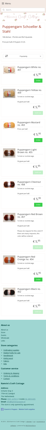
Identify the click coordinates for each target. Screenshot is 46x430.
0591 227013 (12, 399)
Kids (5, 364)
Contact (6, 378)
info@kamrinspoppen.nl (16, 402)
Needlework (8, 355)
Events (3, 335)
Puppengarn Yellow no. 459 (29, 91)
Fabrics (6, 361)
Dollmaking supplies (11, 350)
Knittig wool (8, 358)
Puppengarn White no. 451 (29, 68)
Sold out (38, 113)
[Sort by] (23, 56)
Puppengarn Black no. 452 (29, 290)
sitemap (29, 421)
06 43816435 (30, 399)
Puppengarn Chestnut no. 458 (29, 183)
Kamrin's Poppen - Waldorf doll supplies (18, 409)
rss (34, 421)
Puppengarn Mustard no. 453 (28, 124)
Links (3, 341)
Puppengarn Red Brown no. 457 (30, 215)
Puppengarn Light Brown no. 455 (27, 151)
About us (4, 330)
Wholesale (5, 338)
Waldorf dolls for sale (11, 353)
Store (3, 332)
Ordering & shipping (11, 373)
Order (38, 80)
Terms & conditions (11, 376)
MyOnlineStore (31, 425)
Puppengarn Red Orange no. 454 (26, 258)
